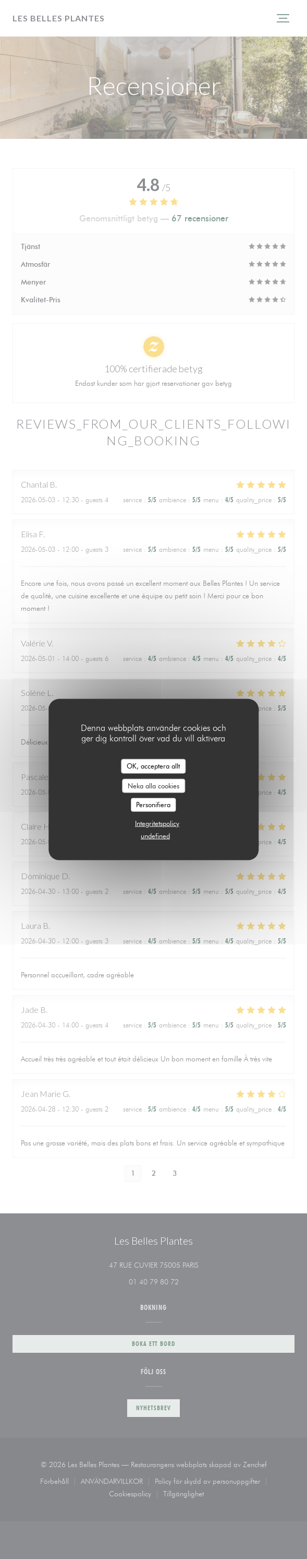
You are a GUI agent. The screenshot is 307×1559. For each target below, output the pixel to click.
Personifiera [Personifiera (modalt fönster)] (153, 804)
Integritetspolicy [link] (157, 823)
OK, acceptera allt (153, 766)
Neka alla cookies (153, 785)
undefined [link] (155, 835)
